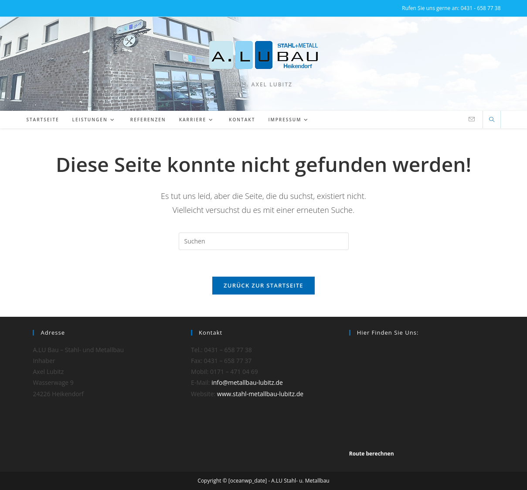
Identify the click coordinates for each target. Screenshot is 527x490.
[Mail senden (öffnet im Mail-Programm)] (471, 119)
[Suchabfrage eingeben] (264, 241)
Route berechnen (371, 453)
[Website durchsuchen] (492, 120)
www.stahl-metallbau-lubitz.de (260, 394)
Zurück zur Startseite (263, 285)
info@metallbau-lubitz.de (247, 382)
